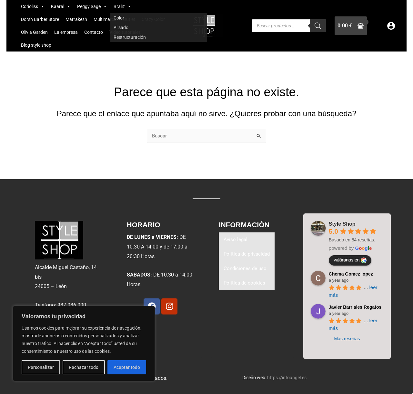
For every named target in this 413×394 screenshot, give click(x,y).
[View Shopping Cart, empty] (350, 25)
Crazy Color (153, 19)
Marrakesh (76, 19)
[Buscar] (318, 25)
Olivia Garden (34, 32)
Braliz (122, 6)
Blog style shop (36, 45)
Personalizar (41, 367)
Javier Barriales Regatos (355, 307)
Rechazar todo (83, 367)
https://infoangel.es (287, 377)
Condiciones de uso (246, 270)
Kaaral (61, 6)
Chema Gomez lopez (351, 274)
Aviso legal (236, 240)
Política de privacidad (248, 255)
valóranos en (350, 260)
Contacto (93, 32)
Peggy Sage (92, 6)
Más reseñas (347, 338)
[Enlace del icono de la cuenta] (391, 26)
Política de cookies (245, 284)
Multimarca (105, 19)
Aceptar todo (127, 367)
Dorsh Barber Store (40, 19)
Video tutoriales (125, 32)
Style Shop (342, 224)
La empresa (66, 32)
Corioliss (33, 6)
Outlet (129, 19)
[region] (84, 343)
